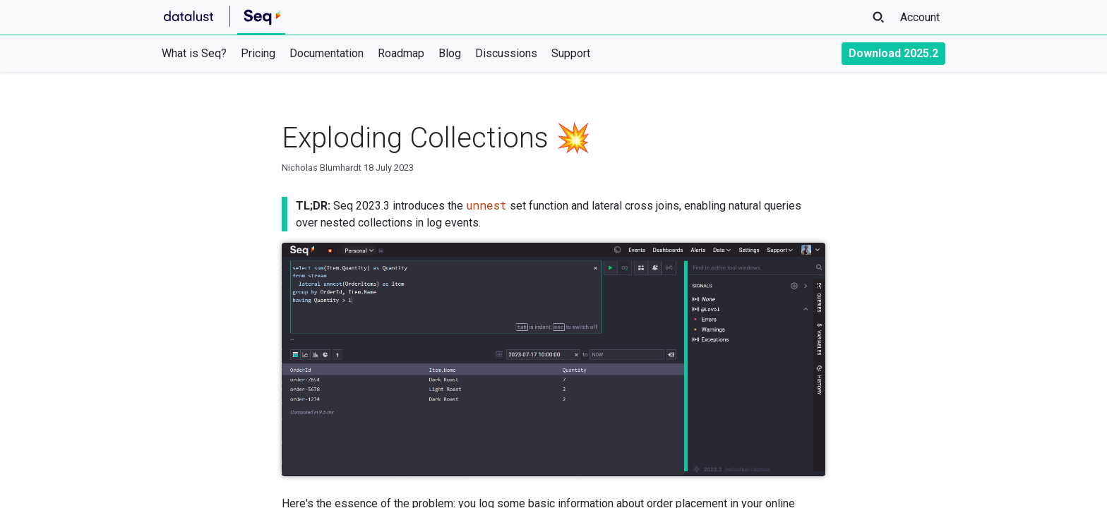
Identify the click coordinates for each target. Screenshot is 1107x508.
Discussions (506, 53)
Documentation (326, 53)
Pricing (258, 53)
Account (920, 17)
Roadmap (401, 53)
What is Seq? (194, 53)
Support (570, 53)
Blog (449, 53)
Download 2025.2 (893, 53)
